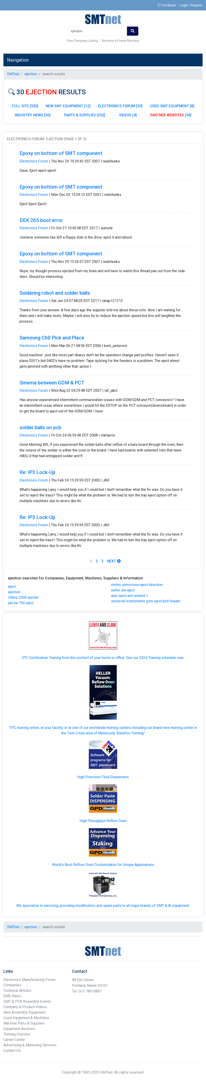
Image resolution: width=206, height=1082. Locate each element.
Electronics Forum (34, 161)
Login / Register (191, 5)
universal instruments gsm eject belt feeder (145, 601)
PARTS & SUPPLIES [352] (84, 115)
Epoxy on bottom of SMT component (61, 153)
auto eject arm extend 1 (129, 595)
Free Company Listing (82, 40)
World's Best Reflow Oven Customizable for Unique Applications (103, 865)
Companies (12, 985)
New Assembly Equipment (24, 1012)
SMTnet (13, 74)
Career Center (14, 1039)
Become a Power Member (120, 40)
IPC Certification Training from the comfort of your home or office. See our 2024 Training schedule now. (103, 658)
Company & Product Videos (25, 1007)
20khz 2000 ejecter (23, 597)
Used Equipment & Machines (26, 1018)
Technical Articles (17, 990)
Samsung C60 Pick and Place (52, 338)
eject (12, 586)
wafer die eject (123, 590)
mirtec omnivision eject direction (137, 585)
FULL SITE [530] (25, 106)
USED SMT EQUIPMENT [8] (172, 106)
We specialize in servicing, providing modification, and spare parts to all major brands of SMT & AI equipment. (103, 905)
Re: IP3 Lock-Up (37, 472)
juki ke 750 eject (21, 603)
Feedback (166, 5)
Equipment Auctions (19, 1029)
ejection (14, 592)
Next (114, 561)
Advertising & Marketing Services (30, 1045)
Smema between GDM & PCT (52, 383)
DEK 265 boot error (41, 220)
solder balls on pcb (40, 427)
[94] (170, 115)
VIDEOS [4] (128, 115)
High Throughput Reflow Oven (103, 821)
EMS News (12, 996)
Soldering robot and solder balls (55, 293)
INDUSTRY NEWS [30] (32, 115)
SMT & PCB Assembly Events (27, 1001)
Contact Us (12, 1050)
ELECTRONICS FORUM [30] (120, 106)
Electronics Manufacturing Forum (29, 979)
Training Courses (16, 1034)
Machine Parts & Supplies (24, 1023)
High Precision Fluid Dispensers (103, 777)
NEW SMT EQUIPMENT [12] (68, 106)
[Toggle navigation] (192, 60)
